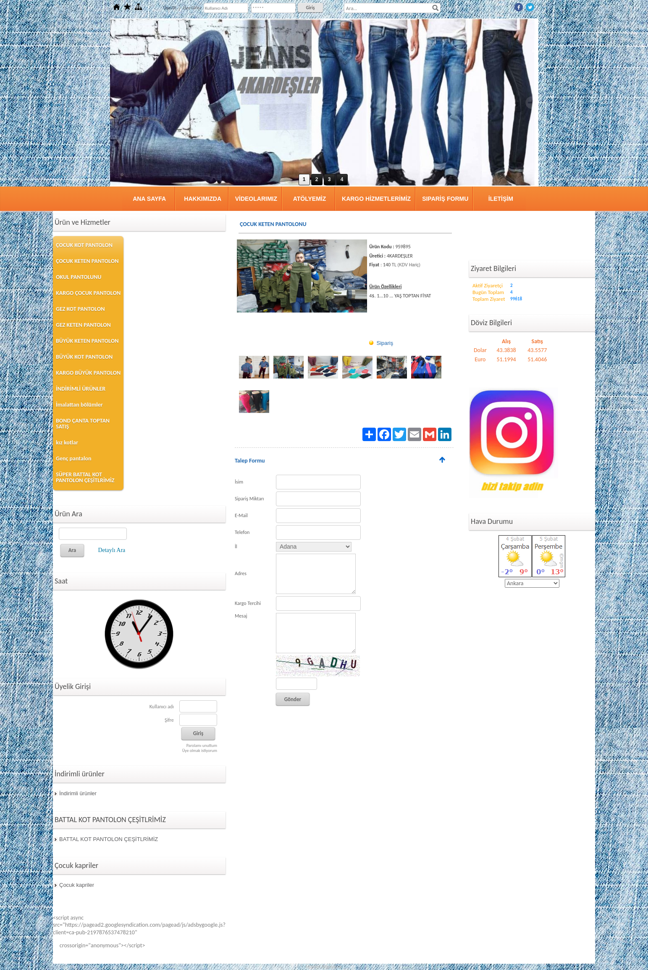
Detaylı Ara (111, 550)
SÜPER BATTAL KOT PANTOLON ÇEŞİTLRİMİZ (85, 477)
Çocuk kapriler (76, 885)
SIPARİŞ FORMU (445, 198)
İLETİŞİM (500, 198)
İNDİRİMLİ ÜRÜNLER (80, 388)
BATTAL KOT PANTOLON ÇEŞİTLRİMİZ (108, 839)
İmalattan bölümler (79, 404)
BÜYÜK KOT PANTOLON (84, 356)
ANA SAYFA (149, 198)
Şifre (169, 720)
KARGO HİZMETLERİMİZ (376, 198)
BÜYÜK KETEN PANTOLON (87, 340)
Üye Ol (169, 8)
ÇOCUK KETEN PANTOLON (87, 261)
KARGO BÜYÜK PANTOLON (88, 372)
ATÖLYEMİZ (309, 198)
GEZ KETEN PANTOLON (83, 325)
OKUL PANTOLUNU (78, 277)
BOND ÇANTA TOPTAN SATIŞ (83, 423)
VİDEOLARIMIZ (256, 198)
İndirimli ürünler (78, 793)
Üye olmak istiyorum (199, 750)
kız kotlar (67, 442)
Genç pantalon (73, 458)
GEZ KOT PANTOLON (80, 309)
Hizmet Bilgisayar (324, 966)
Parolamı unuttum (201, 745)
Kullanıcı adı (162, 707)
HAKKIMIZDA (202, 198)
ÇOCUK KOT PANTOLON (84, 245)
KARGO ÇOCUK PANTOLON (88, 293)
